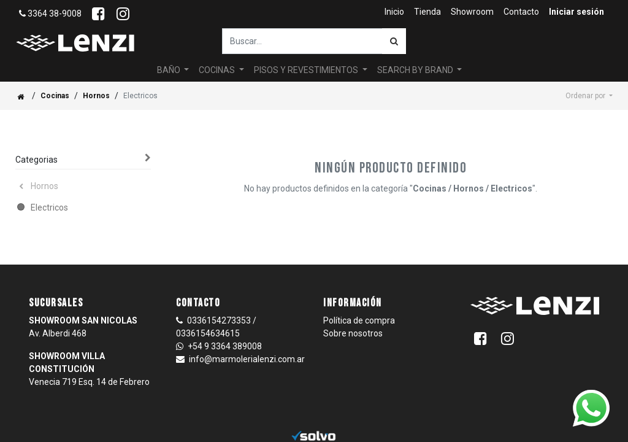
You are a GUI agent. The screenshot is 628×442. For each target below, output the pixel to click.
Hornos (96, 95)
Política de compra (359, 320)
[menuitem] (394, 12)
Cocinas (54, 95)
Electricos (49, 207)
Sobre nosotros (353, 333)
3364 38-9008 (50, 13)
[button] (589, 96)
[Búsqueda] (394, 41)
